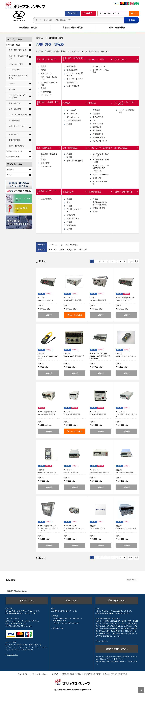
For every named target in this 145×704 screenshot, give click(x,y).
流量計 (69, 199)
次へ (130, 261)
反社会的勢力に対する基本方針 (116, 674)
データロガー (72, 110)
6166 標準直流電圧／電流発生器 (99, 472)
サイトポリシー (23, 674)
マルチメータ (46, 73)
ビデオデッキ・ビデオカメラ (101, 155)
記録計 (69, 124)
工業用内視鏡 (46, 199)
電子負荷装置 (98, 117)
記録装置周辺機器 (74, 120)
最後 (136, 261)
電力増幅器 (97, 130)
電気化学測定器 (73, 86)
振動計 (69, 154)
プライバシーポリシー (40, 674)
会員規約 (55, 674)
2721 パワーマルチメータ (45, 300)
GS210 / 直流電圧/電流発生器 (125, 472)
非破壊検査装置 (99, 208)
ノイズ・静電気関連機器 (126, 111)
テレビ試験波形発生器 (101, 183)
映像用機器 (97, 178)
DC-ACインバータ (100, 141)
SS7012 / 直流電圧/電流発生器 (47, 472)
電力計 (43, 70)
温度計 (43, 160)
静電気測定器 (46, 92)
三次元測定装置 (73, 218)
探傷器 (95, 199)
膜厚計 (95, 211)
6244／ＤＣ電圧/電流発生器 (98, 414)
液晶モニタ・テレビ (101, 175)
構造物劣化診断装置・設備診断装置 (100, 203)
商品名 (62, 250)
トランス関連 (98, 124)
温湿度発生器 (46, 166)
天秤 (68, 202)
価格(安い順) (71, 250)
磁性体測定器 (72, 82)
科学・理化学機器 (117, 27)
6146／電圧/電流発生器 (71, 472)
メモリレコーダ (73, 114)
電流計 (43, 66)
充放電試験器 (98, 134)
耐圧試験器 (97, 127)
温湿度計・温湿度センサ (49, 155)
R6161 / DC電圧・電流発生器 (73, 300)
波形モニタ (97, 171)
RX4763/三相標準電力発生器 (46, 414)
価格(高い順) (83, 250)
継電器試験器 (72, 70)
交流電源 (96, 114)
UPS (94, 120)
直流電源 (96, 110)
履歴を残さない (132, 580)
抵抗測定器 (71, 66)
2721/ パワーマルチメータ (124, 300)
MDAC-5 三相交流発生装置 (98, 300)
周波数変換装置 (99, 137)
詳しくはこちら (12, 655)
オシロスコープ (99, 66)
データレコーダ (73, 117)
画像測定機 (71, 225)
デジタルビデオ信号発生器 (101, 161)
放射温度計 (45, 163)
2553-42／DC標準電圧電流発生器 (74, 356)
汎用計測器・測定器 (28, 27)
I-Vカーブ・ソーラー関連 (49, 84)
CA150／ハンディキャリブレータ (126, 356)
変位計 (69, 206)
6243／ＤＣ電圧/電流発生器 (72, 414)
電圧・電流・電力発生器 (49, 78)
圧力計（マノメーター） (75, 210)
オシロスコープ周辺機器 (101, 71)
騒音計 (69, 157)
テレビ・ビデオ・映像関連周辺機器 (101, 166)
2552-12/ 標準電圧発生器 (97, 528)
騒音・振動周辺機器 (75, 161)
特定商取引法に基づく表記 (71, 674)
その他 (69, 229)
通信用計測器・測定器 (73, 27)
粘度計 (69, 222)
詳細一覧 (64, 245)
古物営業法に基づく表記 (92, 674)
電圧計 (43, 88)
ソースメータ (46, 95)
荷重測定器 (71, 215)
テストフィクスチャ (75, 79)
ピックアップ (53, 245)
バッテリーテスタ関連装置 (75, 74)
